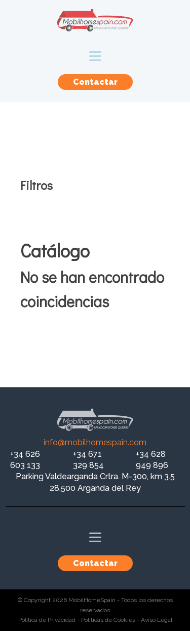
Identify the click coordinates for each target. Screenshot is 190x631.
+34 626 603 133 (25, 459)
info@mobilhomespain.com (95, 442)
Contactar (95, 82)
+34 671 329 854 (88, 459)
